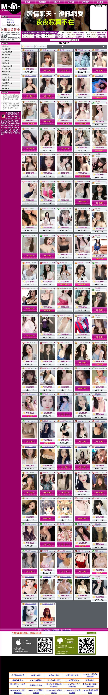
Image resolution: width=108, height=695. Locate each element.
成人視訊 (6, 88)
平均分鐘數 (7, 55)
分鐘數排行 (7, 49)
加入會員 (10, 22)
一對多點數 (7, 69)
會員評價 (6, 57)
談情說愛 (6, 86)
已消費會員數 (7, 52)
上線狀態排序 (7, 77)
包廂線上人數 (7, 66)
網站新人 (6, 74)
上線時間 (6, 60)
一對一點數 (7, 71)
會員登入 (10, 20)
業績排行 (6, 46)
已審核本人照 (7, 83)
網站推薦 (6, 80)
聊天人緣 (6, 63)
